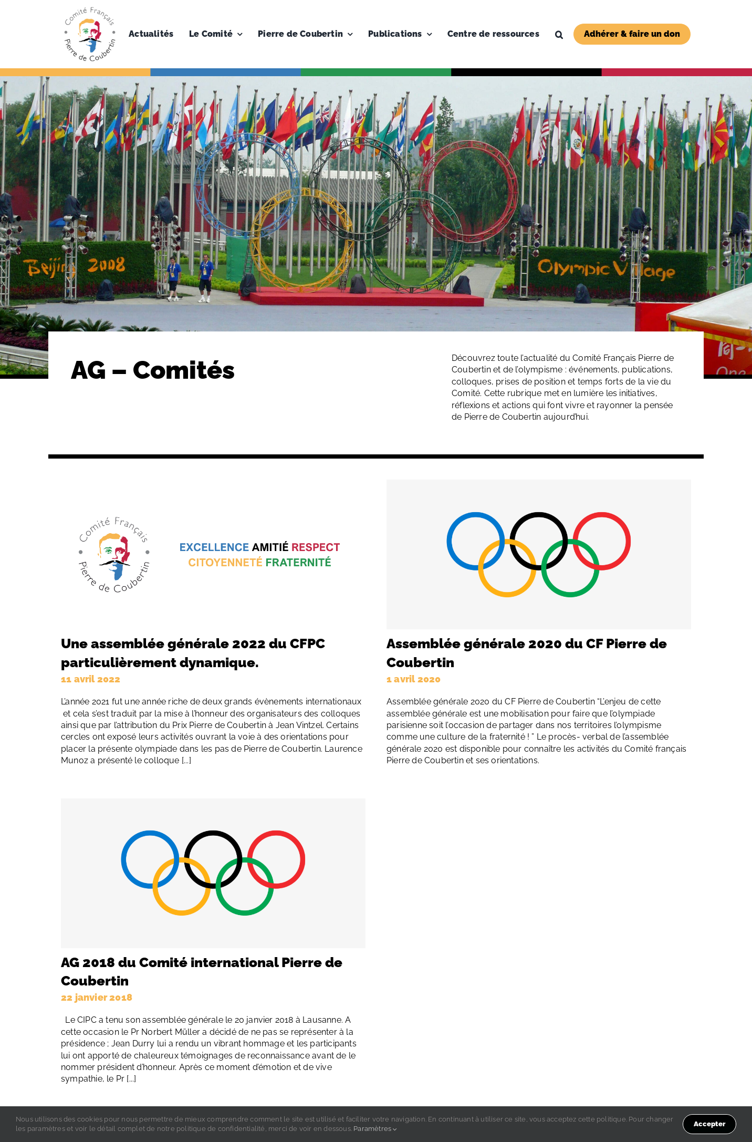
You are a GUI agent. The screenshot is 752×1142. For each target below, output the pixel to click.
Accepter (709, 1124)
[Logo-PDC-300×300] (90, 9)
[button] (559, 34)
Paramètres (375, 1129)
